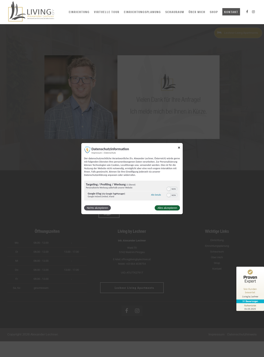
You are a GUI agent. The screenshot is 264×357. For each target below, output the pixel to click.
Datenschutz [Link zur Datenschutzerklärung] (110, 152)
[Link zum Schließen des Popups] (179, 148)
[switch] (172, 188)
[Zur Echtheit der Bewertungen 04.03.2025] (250, 307)
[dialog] (132, 178)
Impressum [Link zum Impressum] (96, 152)
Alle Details (156, 195)
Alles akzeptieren (167, 207)
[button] (168, 189)
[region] (132, 191)
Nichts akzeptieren (97, 207)
